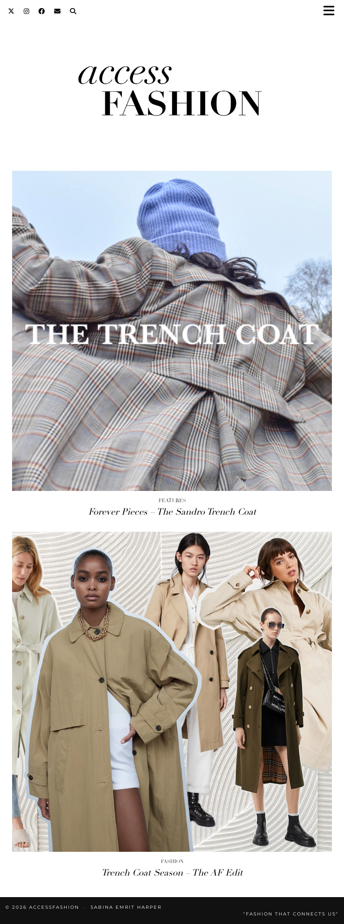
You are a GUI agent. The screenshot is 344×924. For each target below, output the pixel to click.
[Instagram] (27, 11)
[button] (332, 11)
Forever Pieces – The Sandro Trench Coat (172, 511)
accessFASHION (54, 907)
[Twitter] (11, 11)
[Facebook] (42, 11)
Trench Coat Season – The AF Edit (172, 872)
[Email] (57, 11)
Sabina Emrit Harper (126, 907)
